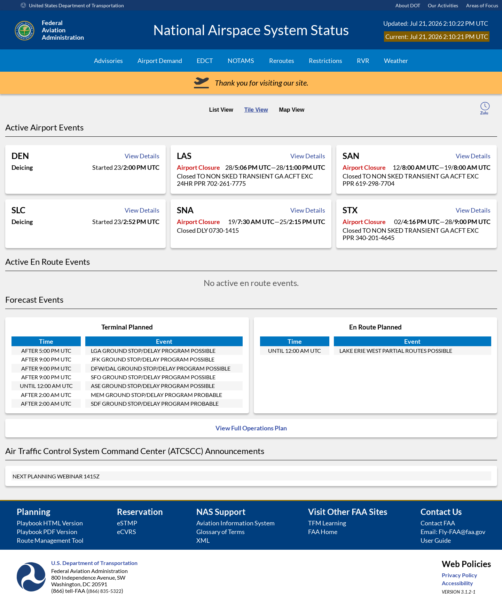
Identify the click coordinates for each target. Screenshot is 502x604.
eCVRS (126, 531)
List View (221, 110)
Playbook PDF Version (47, 531)
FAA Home (322, 531)
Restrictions (325, 60)
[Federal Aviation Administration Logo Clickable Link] (79, 29)
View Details (142, 156)
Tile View (256, 110)
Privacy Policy (459, 575)
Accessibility (457, 583)
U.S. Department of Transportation (94, 562)
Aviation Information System (235, 523)
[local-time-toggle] (485, 109)
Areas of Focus (482, 5)
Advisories (108, 60)
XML (203, 540)
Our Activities (443, 5)
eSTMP (127, 523)
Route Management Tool (50, 540)
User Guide (436, 540)
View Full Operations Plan (251, 428)
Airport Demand (160, 60)
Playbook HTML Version (50, 523)
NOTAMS (241, 60)
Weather (396, 60)
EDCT (205, 60)
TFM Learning (327, 523)
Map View (292, 110)
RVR (363, 60)
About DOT (407, 5)
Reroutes (281, 60)
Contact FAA (438, 523)
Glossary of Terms (220, 531)
